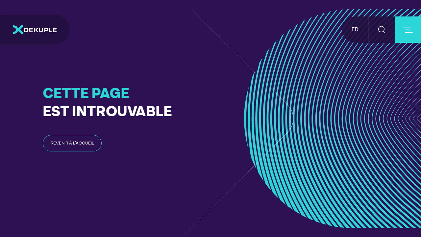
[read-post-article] (72, 143)
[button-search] (382, 29)
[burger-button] (408, 29)
